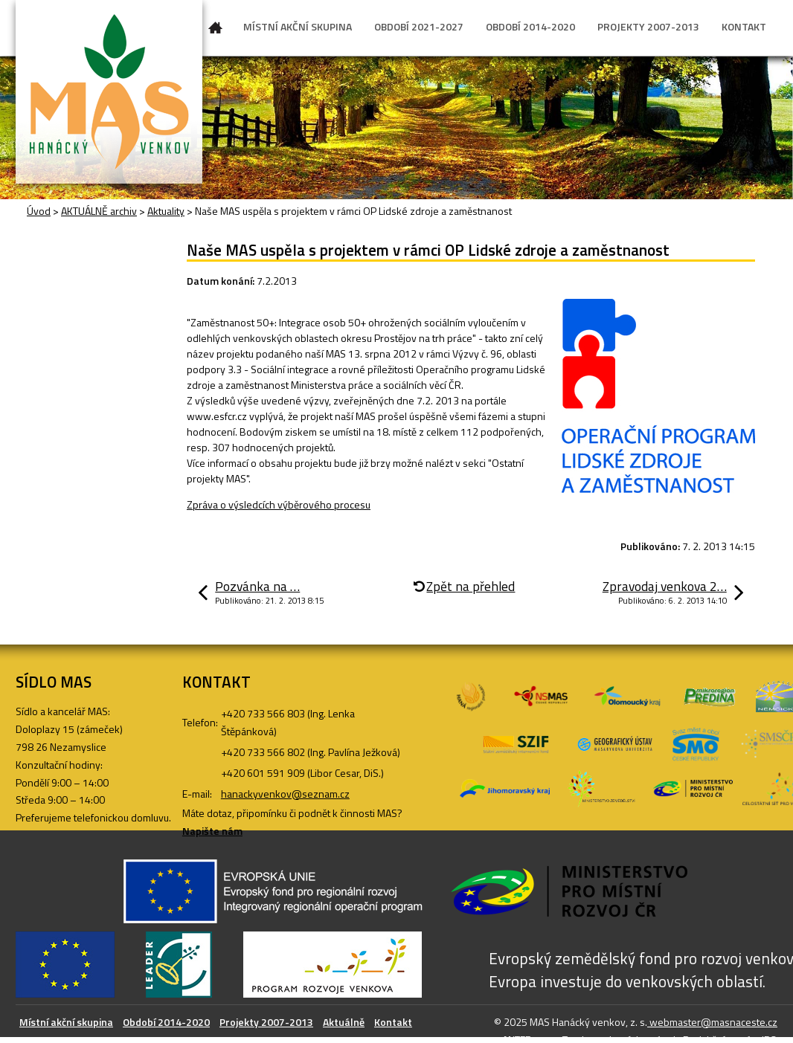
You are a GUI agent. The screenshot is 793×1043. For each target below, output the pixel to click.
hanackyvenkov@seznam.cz (285, 793)
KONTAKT (744, 26)
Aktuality (165, 211)
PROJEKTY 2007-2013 (648, 26)
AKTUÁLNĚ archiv (99, 211)
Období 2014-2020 (166, 1022)
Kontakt (393, 1022)
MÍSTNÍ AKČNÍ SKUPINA (297, 26)
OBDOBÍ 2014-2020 (530, 26)
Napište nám (212, 831)
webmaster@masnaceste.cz (712, 1022)
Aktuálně (344, 1022)
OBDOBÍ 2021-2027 (418, 26)
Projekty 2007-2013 (266, 1022)
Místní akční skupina (66, 1022)
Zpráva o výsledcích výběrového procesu (278, 504)
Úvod (215, 30)
